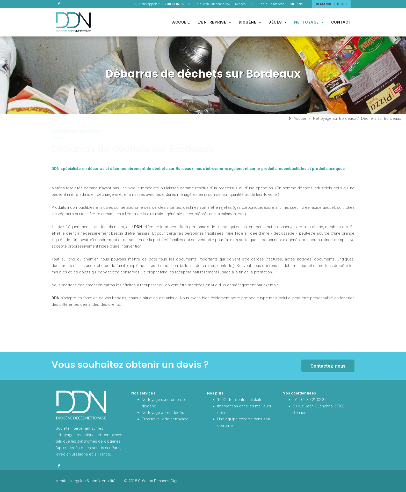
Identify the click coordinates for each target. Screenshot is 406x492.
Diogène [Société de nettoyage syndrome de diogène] (250, 22)
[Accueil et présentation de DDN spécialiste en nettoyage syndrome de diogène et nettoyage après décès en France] (73, 22)
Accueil (300, 118)
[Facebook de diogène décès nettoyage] (59, 466)
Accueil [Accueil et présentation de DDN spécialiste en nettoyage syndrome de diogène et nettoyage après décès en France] (181, 22)
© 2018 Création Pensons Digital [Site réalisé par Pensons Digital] (152, 481)
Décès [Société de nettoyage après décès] (278, 22)
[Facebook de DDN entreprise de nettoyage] (59, 4)
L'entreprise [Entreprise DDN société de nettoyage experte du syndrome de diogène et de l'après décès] (214, 22)
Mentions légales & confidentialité (85, 481)
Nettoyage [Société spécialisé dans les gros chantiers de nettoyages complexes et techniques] (309, 22)
